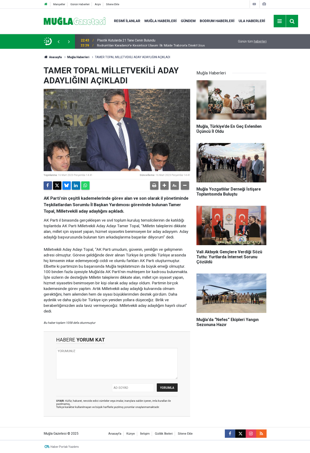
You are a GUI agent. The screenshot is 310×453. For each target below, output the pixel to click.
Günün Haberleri (80, 4)
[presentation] (58, 41)
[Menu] (279, 21)
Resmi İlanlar (127, 21)
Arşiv (98, 4)
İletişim (145, 433)
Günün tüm (252, 41)
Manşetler (59, 4)
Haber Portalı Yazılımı (65, 446)
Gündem (188, 21)
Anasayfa (53, 57)
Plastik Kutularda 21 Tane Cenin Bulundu (126, 41)
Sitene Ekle (112, 4)
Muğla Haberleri (160, 21)
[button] (164, 185)
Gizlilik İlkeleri (164, 433)
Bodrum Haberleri (217, 21)
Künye (131, 433)
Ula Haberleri (252, 21)
